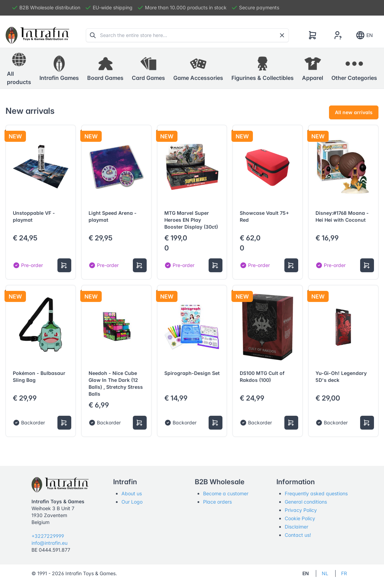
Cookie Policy (300, 518)
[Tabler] (37, 35)
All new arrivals (354, 112)
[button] (59, 68)
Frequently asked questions (316, 493)
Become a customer (225, 493)
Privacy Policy (301, 510)
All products (19, 68)
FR (344, 573)
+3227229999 (47, 536)
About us (131, 493)
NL (325, 573)
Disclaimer (296, 527)
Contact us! (298, 535)
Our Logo (132, 502)
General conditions (306, 502)
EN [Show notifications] (364, 35)
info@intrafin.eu (49, 543)
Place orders (217, 502)
